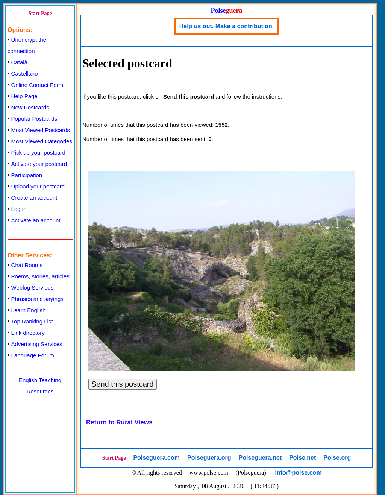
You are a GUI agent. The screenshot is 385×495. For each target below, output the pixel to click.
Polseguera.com (156, 457)
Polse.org (337, 457)
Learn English (28, 310)
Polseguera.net (260, 457)
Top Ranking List (32, 321)
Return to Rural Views (119, 422)
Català (19, 62)
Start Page (40, 13)
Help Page (24, 96)
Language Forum (32, 355)
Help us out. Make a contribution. (226, 26)
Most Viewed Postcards (40, 130)
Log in (19, 209)
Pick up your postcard (38, 152)
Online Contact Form (37, 85)
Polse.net (302, 457)
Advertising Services (36, 344)
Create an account (34, 197)
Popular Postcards (34, 118)
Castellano (24, 73)
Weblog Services (32, 287)
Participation (26, 175)
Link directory (28, 332)
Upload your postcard (38, 186)
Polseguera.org (209, 457)
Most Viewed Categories (41, 141)
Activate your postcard (39, 164)
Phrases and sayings (37, 299)
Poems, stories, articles (40, 276)
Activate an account (36, 220)
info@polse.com (298, 472)
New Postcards (30, 107)
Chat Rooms (26, 265)
